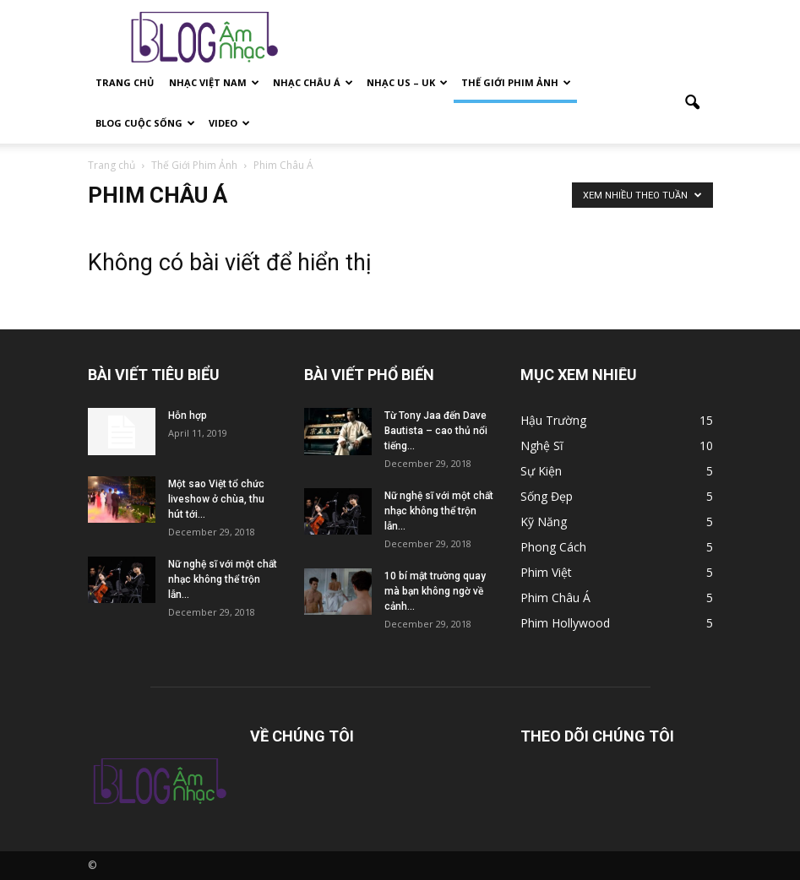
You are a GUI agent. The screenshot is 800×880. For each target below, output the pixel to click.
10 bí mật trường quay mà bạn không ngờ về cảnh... (435, 591)
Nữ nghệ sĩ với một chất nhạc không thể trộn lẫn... (222, 579)
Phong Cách (553, 547)
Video (229, 123)
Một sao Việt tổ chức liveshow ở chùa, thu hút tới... (216, 499)
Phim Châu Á (555, 597)
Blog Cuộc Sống (145, 123)
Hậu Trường (553, 420)
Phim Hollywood (565, 623)
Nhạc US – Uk (407, 82)
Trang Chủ (124, 82)
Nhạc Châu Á (313, 82)
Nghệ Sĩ (541, 445)
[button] (692, 103)
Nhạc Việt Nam (214, 82)
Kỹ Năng (543, 521)
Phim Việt (546, 572)
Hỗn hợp (187, 415)
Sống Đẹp (546, 496)
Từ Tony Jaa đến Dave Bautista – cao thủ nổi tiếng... (435, 431)
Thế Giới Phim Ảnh (516, 82)
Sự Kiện (541, 471)
